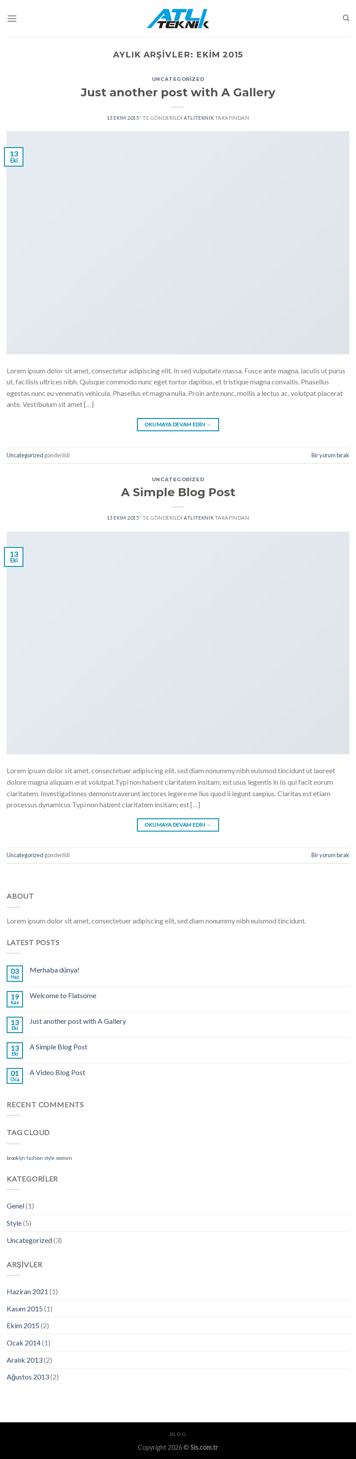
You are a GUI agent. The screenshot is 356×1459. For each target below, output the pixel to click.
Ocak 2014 (24, 1342)
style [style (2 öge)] (49, 1158)
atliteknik (199, 118)
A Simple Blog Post (178, 492)
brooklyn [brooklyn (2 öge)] (16, 1158)
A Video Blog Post (57, 1072)
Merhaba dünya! (55, 969)
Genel (15, 1205)
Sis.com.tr (204, 1447)
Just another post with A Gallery (178, 92)
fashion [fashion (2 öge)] (35, 1158)
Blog (178, 1434)
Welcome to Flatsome (63, 995)
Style (14, 1223)
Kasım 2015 (25, 1308)
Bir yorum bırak (330, 455)
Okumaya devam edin (178, 424)
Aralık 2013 (24, 1360)
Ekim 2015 (23, 1325)
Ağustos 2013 (28, 1376)
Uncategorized (178, 79)
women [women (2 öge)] (64, 1158)
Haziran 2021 (27, 1291)
